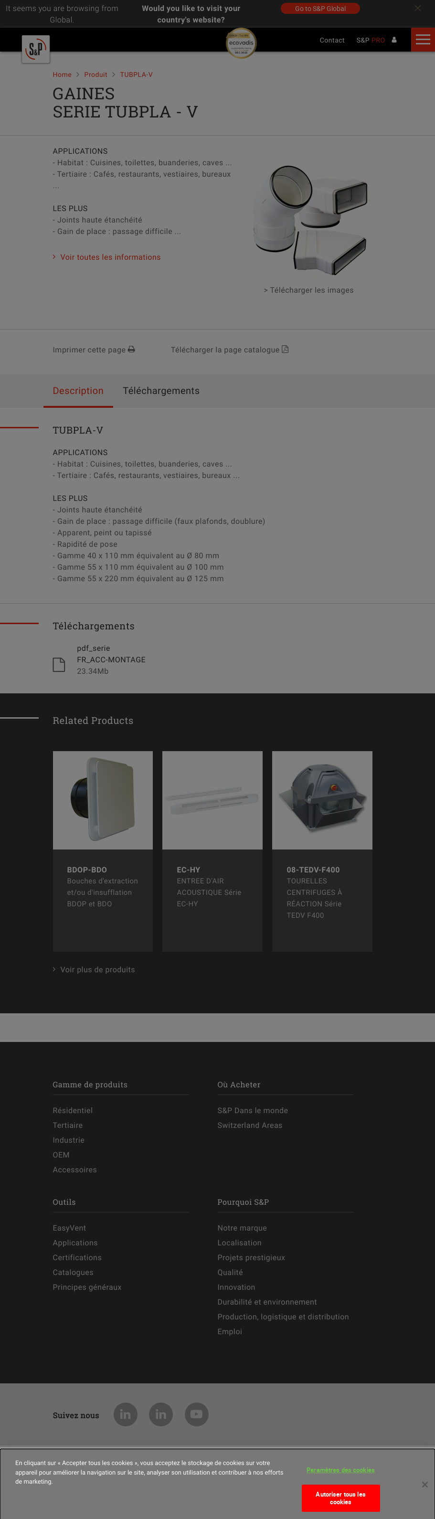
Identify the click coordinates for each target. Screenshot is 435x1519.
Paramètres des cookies (341, 1473)
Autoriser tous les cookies (340, 1501)
